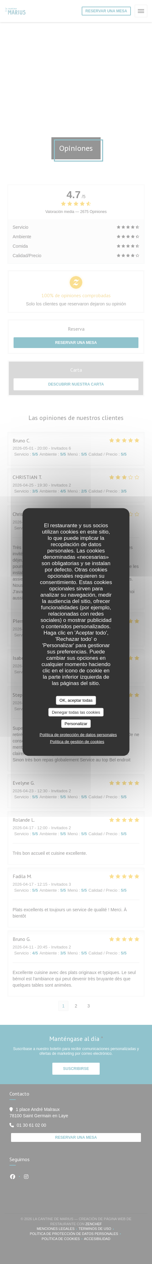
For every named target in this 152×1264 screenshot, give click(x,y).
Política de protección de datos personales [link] (78, 734)
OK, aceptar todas (76, 700)
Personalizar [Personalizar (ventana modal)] (76, 723)
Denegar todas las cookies (76, 712)
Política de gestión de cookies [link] (77, 741)
